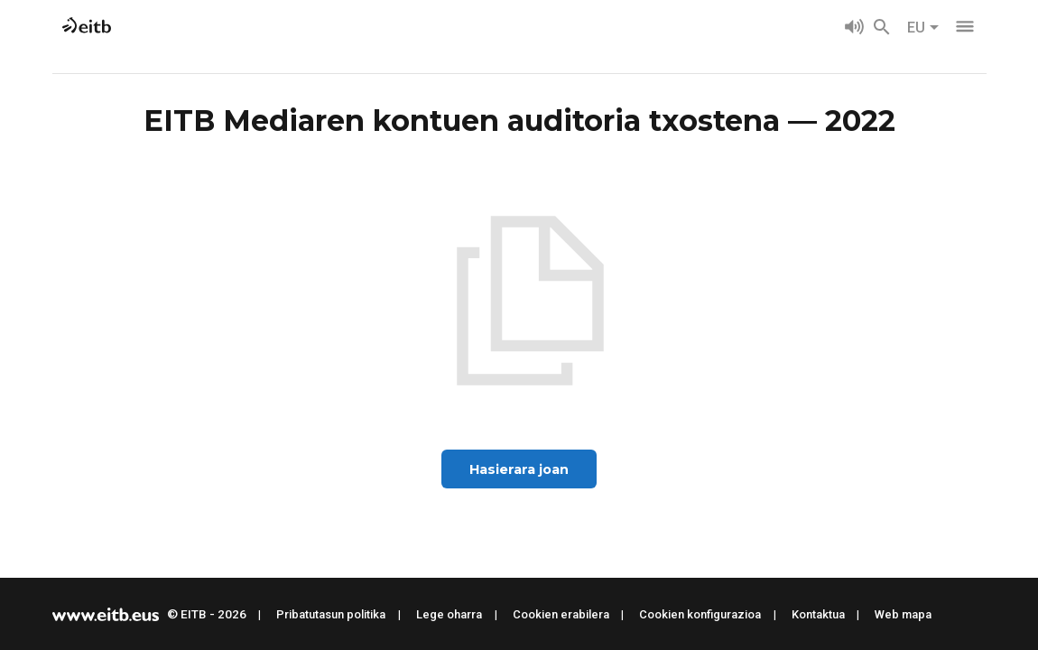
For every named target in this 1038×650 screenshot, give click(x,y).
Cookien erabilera (561, 614)
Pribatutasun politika (330, 614)
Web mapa (903, 614)
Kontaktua (818, 614)
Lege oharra (449, 614)
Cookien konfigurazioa (700, 614)
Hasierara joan (519, 469)
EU (923, 27)
